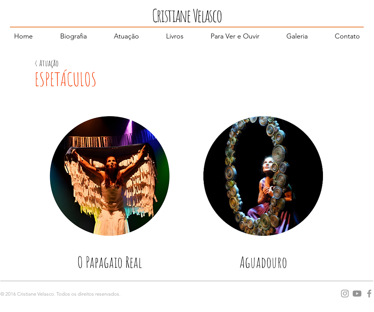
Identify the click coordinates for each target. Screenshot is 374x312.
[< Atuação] (47, 63)
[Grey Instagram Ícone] (345, 293)
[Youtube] (357, 293)
